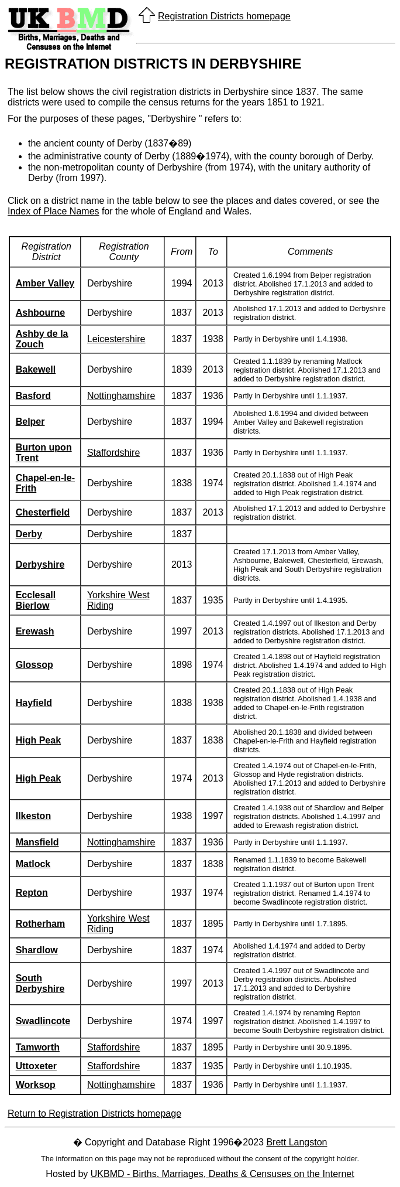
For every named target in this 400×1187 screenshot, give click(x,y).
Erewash (35, 631)
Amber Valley (45, 283)
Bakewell (36, 369)
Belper (30, 422)
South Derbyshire (40, 983)
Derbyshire (40, 564)
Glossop (34, 665)
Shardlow (37, 950)
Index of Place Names (53, 211)
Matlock (33, 864)
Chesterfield (43, 512)
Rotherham (40, 924)
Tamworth (38, 1047)
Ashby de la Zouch (42, 339)
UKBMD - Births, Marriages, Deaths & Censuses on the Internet (222, 1174)
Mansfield (37, 842)
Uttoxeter (36, 1066)
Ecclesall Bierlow (36, 600)
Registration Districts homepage (224, 16)
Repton (32, 893)
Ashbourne (40, 313)
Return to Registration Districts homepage (94, 1113)
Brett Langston (296, 1142)
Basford (33, 396)
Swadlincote (43, 1021)
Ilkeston (33, 816)
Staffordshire (113, 453)
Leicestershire (116, 339)
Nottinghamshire (121, 396)
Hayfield (34, 703)
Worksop (36, 1085)
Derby (29, 534)
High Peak (38, 740)
